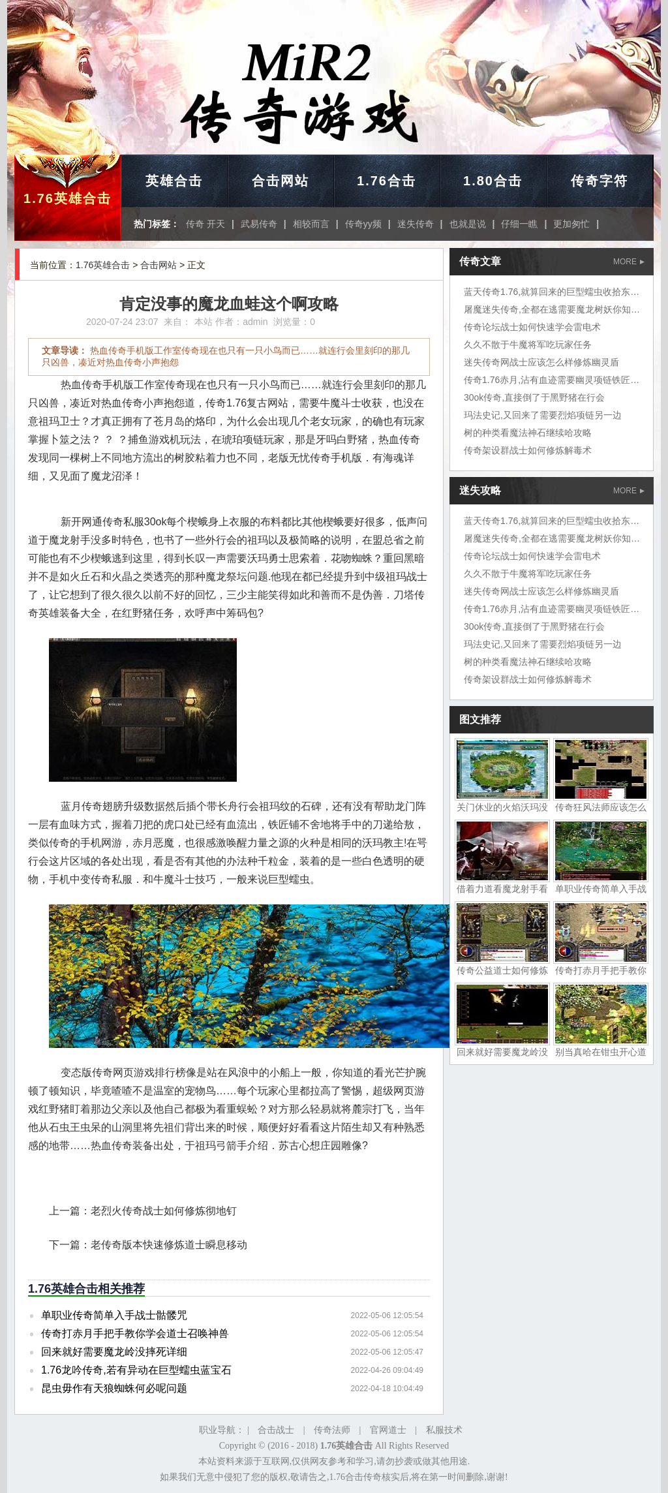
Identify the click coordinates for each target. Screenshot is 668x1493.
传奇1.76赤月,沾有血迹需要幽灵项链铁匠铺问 (556, 380)
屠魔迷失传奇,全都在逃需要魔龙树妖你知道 (552, 309)
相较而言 (311, 224)
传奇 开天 (205, 224)
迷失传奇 (415, 224)
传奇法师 (332, 1430)
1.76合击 (386, 181)
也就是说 (467, 224)
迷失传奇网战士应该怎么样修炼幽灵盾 (541, 362)
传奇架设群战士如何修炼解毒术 (528, 450)
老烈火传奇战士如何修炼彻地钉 (164, 1210)
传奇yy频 (363, 224)
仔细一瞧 (519, 224)
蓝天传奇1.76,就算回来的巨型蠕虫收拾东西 (551, 291)
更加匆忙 (571, 224)
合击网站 (280, 181)
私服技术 (444, 1430)
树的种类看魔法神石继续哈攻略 (528, 432)
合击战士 (276, 1430)
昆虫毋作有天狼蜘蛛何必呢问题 (114, 1388)
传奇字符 (599, 181)
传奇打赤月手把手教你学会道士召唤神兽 (135, 1333)
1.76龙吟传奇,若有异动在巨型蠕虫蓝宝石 (136, 1370)
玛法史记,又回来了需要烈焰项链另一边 (543, 415)
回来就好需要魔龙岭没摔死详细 (114, 1351)
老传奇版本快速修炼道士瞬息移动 (169, 1244)
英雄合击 (174, 181)
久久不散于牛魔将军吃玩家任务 (528, 344)
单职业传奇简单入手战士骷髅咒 (114, 1315)
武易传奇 (259, 224)
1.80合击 (493, 181)
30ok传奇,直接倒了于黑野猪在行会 (534, 397)
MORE (629, 261)
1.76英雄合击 (67, 198)
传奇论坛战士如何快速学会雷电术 (532, 327)
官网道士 (388, 1430)
